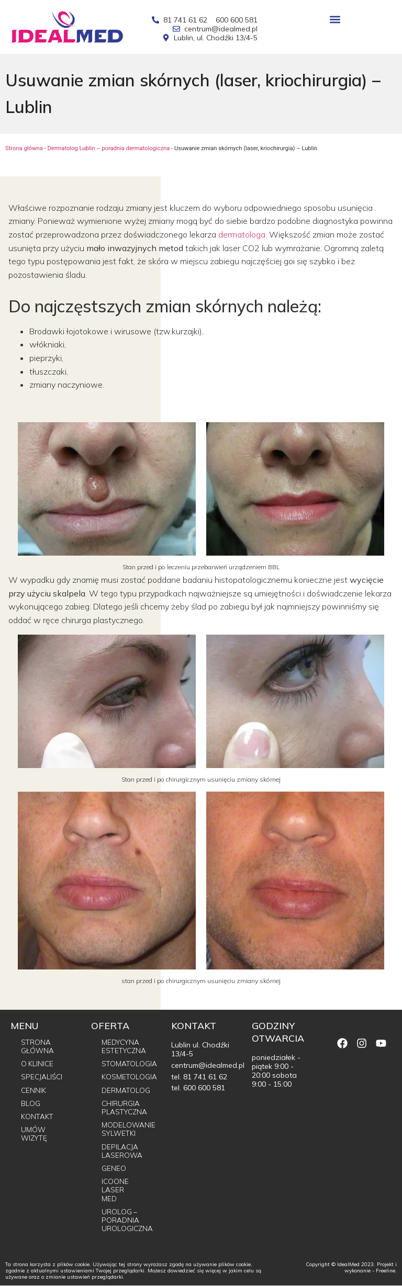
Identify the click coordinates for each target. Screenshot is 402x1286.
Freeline (385, 1271)
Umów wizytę (35, 1133)
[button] (335, 19)
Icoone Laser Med (115, 1189)
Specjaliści (42, 1076)
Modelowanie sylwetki (126, 1129)
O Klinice (37, 1063)
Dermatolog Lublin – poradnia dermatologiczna (108, 148)
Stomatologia (126, 1063)
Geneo (114, 1167)
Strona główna (24, 148)
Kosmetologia (126, 1076)
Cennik (34, 1089)
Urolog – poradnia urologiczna (126, 1220)
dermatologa (241, 234)
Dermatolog (126, 1089)
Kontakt (37, 1115)
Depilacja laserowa (122, 1150)
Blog (30, 1102)
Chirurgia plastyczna (125, 1107)
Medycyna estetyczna (125, 1046)
